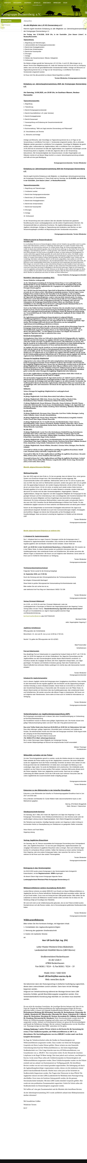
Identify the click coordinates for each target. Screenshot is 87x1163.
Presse (3, 27)
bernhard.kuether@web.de (32, 616)
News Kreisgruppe (5, 25)
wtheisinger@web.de (48, 738)
